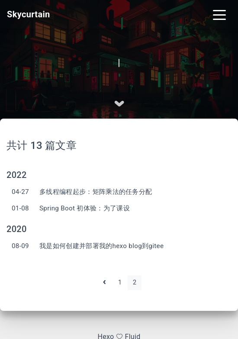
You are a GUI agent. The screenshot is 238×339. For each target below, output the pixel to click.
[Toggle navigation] (219, 14)
